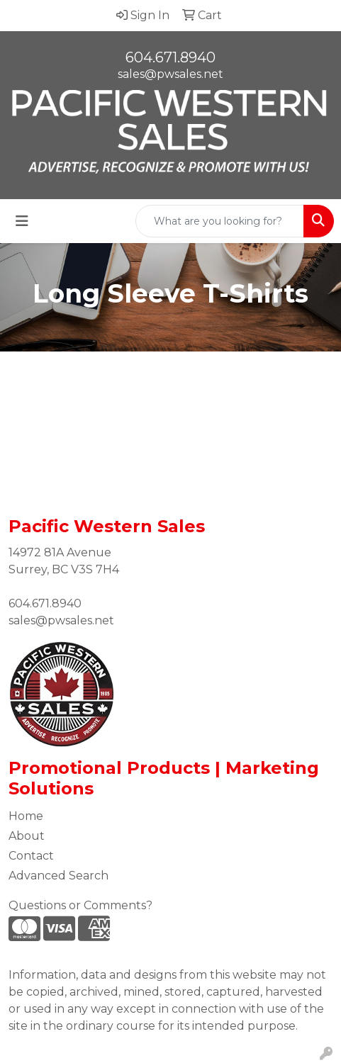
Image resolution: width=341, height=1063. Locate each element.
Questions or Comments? (80, 905)
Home (26, 816)
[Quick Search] (219, 221)
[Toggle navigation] (22, 221)
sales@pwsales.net (170, 74)
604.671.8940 (170, 57)
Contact (31, 855)
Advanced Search (58, 875)
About (27, 836)
